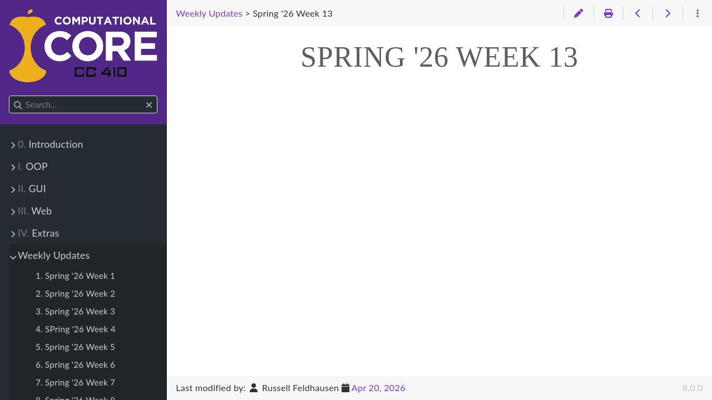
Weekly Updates (54, 255)
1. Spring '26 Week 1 (75, 276)
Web (35, 211)
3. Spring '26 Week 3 (75, 311)
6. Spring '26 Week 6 (75, 364)
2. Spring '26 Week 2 (75, 293)
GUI (32, 188)
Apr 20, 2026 (379, 387)
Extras (38, 233)
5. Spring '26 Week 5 (75, 347)
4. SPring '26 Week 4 (76, 329)
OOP (33, 166)
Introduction (50, 144)
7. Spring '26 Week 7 (75, 382)
